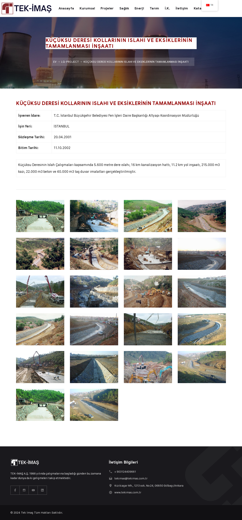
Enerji (139, 8)
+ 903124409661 (125, 471)
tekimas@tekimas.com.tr (130, 478)
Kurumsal (87, 8)
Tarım (154, 8)
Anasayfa (66, 8)
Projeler (107, 8)
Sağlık (124, 8)
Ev (55, 61)
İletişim (182, 8)
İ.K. (167, 8)
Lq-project (70, 61)
